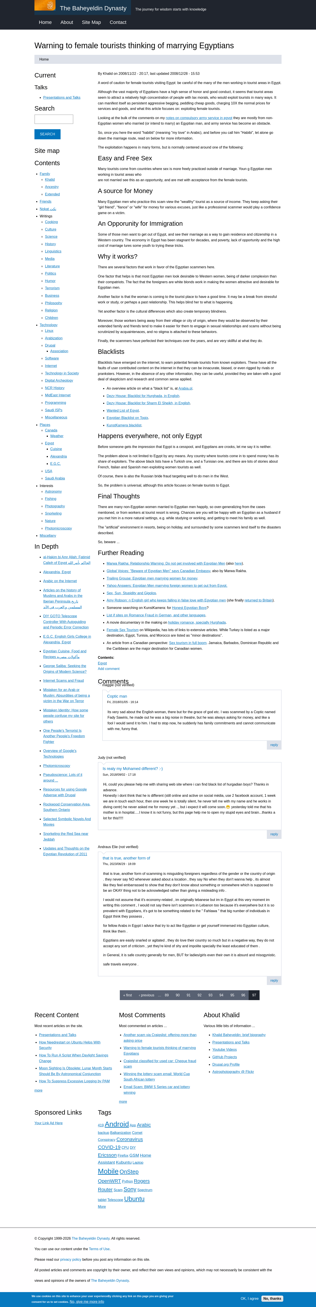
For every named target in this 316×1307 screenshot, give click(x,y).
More (102, 1207)
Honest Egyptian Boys (189, 608)
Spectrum (144, 1190)
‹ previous (146, 995)
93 (210, 995)
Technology (48, 325)
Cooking (51, 222)
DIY (133, 1147)
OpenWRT (109, 1181)
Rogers (142, 1181)
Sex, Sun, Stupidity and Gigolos (131, 593)
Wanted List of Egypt (123, 410)
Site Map (91, 22)
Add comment (109, 669)
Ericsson (107, 1155)
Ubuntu (134, 1198)
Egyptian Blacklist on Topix (127, 418)
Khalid (50, 179)
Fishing (50, 499)
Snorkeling (53, 513)
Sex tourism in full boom (188, 643)
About (67, 22)
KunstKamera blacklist (124, 425)
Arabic (144, 1125)
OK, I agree (250, 1298)
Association (59, 351)
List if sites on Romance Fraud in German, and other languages (156, 615)
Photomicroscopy (58, 528)
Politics (50, 273)
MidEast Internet (58, 395)
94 (221, 995)
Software (52, 358)
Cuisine (56, 449)
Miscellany (48, 535)
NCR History (55, 388)
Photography (55, 506)
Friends (45, 201)
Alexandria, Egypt (57, 572)
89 (167, 995)
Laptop (138, 1162)
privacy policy (70, 1259)
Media (50, 259)
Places (45, 425)
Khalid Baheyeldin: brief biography (239, 1035)
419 (101, 1125)
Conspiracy (106, 1140)
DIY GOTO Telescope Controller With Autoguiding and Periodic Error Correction (66, 621)
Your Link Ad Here (48, 1123)
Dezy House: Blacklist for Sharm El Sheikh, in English (148, 403)
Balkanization (120, 1133)
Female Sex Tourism (123, 630)
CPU (125, 1147)
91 (189, 995)
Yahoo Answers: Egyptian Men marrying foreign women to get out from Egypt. (167, 585)
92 (199, 995)
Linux (49, 331)
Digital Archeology (59, 380)
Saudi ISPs (53, 410)
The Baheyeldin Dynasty (91, 1238)
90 (178, 995)
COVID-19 (109, 1147)
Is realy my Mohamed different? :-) (133, 768)
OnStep (129, 1172)
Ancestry (52, 187)
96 (243, 995)
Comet (137, 1133)
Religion (51, 310)
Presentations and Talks (62, 97)
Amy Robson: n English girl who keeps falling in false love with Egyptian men (166, 600)
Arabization (54, 338)
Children (51, 318)
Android (117, 1124)
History (50, 244)
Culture (50, 229)
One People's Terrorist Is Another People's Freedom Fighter (64, 736)
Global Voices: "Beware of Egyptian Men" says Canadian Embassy (158, 571)
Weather (56, 436)
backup (103, 1133)
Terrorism (52, 288)
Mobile (108, 1171)
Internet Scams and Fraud (63, 680)
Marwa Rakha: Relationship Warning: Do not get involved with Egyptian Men (166, 563)
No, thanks (272, 1298)
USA (48, 471)
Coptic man (117, 696)
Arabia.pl (185, 388)
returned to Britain (259, 600)
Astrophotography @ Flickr (233, 1072)
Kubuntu (124, 1162)
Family (45, 174)
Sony (130, 1189)
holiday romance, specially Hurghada (197, 622)
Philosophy (53, 303)
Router (105, 1189)
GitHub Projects (224, 1057)
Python (127, 1181)
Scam (118, 1190)
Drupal (50, 345)
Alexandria (58, 456)
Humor (50, 281)
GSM (134, 1155)
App (133, 1125)
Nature (50, 521)
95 (232, 995)
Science (51, 236)
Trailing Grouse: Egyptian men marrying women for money (152, 578)
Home (45, 22)
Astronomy (53, 491)
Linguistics (53, 251)
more (38, 1090)
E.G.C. (55, 464)
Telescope (115, 1200)
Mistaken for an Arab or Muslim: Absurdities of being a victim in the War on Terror (66, 695)
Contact (118, 22)
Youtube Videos (224, 1049)
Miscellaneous (56, 417)
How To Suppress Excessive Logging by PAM (74, 1081)
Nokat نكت (48, 209)
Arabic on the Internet (60, 581)
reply (274, 745)
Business (52, 295)
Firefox (123, 1155)
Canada (51, 430)
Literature (52, 266)
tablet (102, 1200)
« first (127, 995)
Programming (55, 403)
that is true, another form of (126, 858)
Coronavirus (129, 1139)
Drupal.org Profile (226, 1064)
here (238, 563)
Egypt (102, 663)
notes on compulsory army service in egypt (199, 118)
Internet (51, 366)
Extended (52, 194)
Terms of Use (99, 1249)
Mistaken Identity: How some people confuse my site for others (65, 715)
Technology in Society (62, 373)
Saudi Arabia (55, 478)
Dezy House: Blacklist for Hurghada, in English (143, 396)
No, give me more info (87, 1301)
